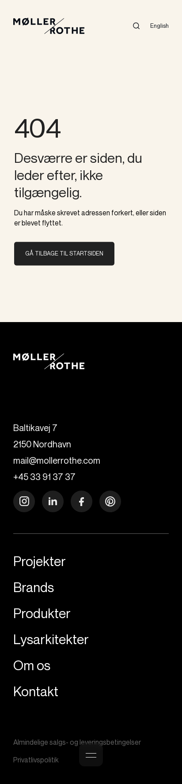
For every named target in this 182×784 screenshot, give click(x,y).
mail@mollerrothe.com (56, 460)
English (159, 25)
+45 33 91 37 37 (44, 476)
